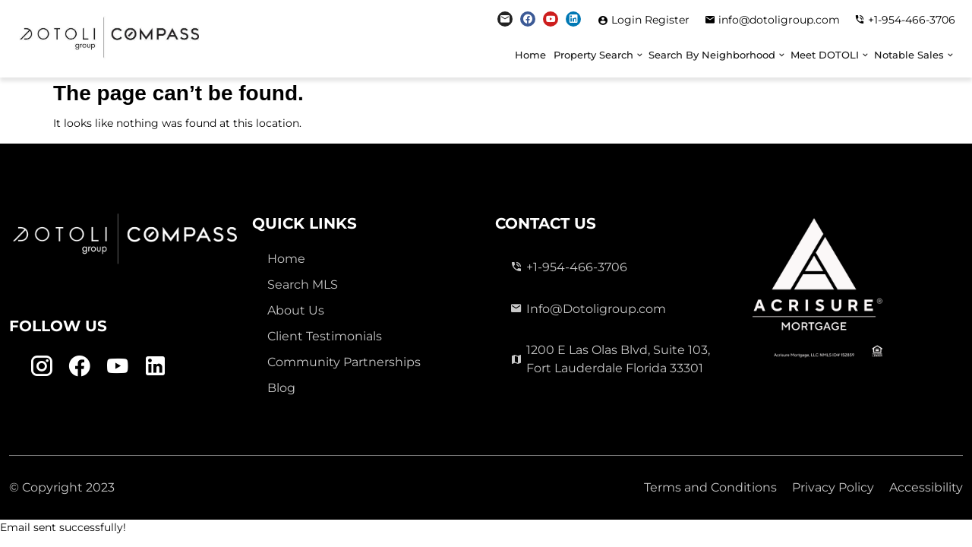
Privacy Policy (833, 487)
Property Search (593, 55)
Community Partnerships (344, 362)
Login (628, 20)
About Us (295, 310)
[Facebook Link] (527, 19)
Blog (281, 388)
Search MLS (302, 284)
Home (530, 55)
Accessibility (926, 487)
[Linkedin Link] (573, 19)
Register (667, 20)
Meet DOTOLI (825, 55)
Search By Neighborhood (712, 55)
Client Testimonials (324, 336)
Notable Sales (909, 55)
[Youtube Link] (550, 19)
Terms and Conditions (710, 487)
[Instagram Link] (505, 19)
